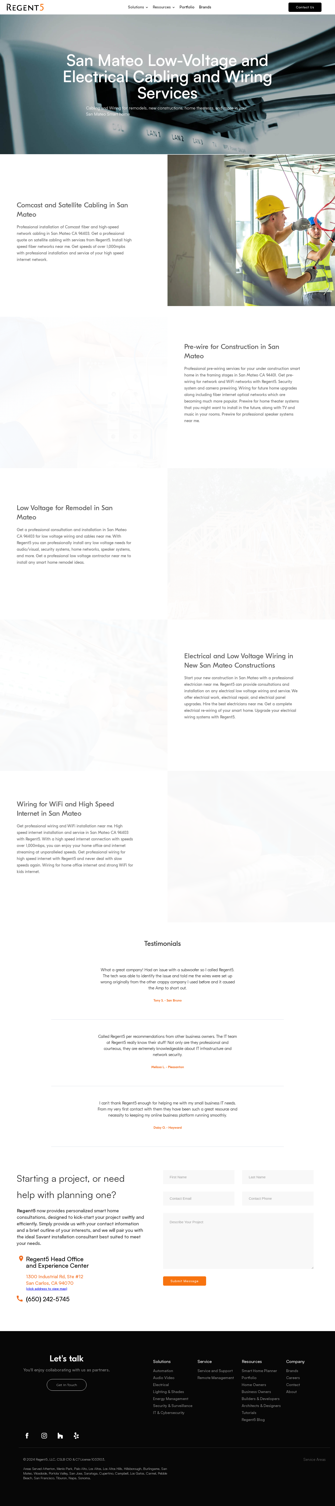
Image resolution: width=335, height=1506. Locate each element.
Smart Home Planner (259, 1370)
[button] (138, 5)
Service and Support (215, 1370)
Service (205, 1361)
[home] (25, 7)
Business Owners (256, 1391)
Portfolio (187, 7)
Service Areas (314, 1459)
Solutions (162, 1361)
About (291, 1391)
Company (295, 1361)
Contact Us (305, 7)
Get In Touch (66, 1385)
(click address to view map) (46, 1289)
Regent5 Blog (253, 1419)
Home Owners (254, 1384)
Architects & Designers (261, 1405)
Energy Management (170, 1398)
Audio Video (163, 1377)
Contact (293, 1384)
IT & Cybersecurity (168, 1412)
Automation (163, 1370)
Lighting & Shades (168, 1391)
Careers (293, 1377)
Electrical (161, 1384)
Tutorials (249, 1412)
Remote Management (216, 1377)
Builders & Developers (261, 1398)
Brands (205, 7)
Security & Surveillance (172, 1405)
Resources (252, 1361)
